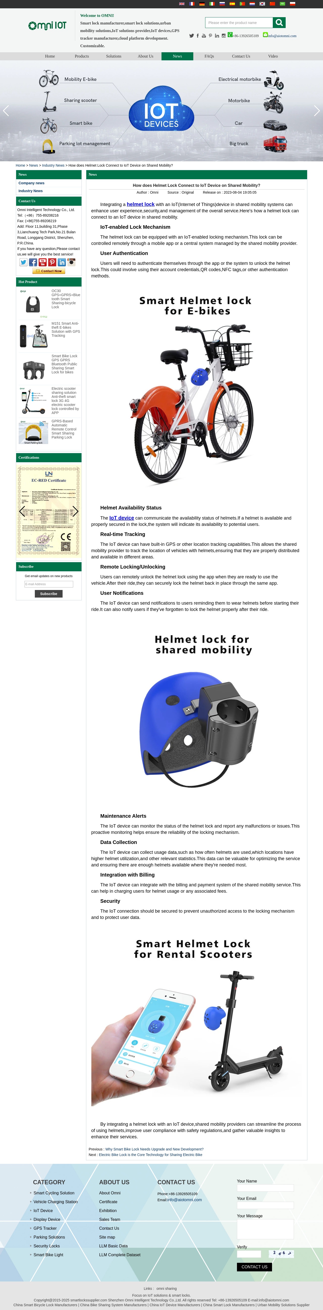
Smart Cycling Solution (54, 1193)
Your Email (246, 1198)
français (191, 4)
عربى (282, 4)
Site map (107, 1237)
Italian (211, 4)
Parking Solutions (49, 1237)
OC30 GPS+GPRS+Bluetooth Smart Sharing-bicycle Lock (66, 299)
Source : (175, 192)
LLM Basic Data (113, 1246)
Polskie (292, 4)
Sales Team (109, 1219)
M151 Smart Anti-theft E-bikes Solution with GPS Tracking (66, 329)
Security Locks (47, 1246)
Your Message (250, 1216)
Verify (242, 1247)
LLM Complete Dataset (120, 1255)
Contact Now (49, 271)
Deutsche (201, 4)
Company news (32, 183)
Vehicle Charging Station (56, 1202)
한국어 (261, 4)
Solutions (113, 56)
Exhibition (108, 1211)
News (177, 56)
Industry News (53, 165)
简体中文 (271, 4)
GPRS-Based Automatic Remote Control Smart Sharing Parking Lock (64, 429)
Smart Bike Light (48, 1255)
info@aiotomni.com (280, 36)
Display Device (47, 1219)
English (181, 4)
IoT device (122, 518)
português (241, 4)
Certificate (108, 1202)
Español (231, 4)
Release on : (213, 192)
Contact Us (241, 56)
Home (50, 56)
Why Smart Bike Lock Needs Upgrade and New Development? (154, 1149)
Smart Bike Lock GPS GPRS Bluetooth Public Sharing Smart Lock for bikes (64, 364)
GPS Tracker (45, 1228)
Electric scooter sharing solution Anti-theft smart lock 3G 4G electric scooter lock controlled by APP (65, 401)
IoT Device (43, 1211)
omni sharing (166, 1289)
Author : (143, 192)
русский (221, 4)
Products (82, 56)
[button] (317, 110)
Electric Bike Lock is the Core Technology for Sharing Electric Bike (150, 1155)
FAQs (209, 56)
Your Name (247, 1181)
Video (273, 56)
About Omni (109, 1193)
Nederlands (251, 4)
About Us (145, 56)
